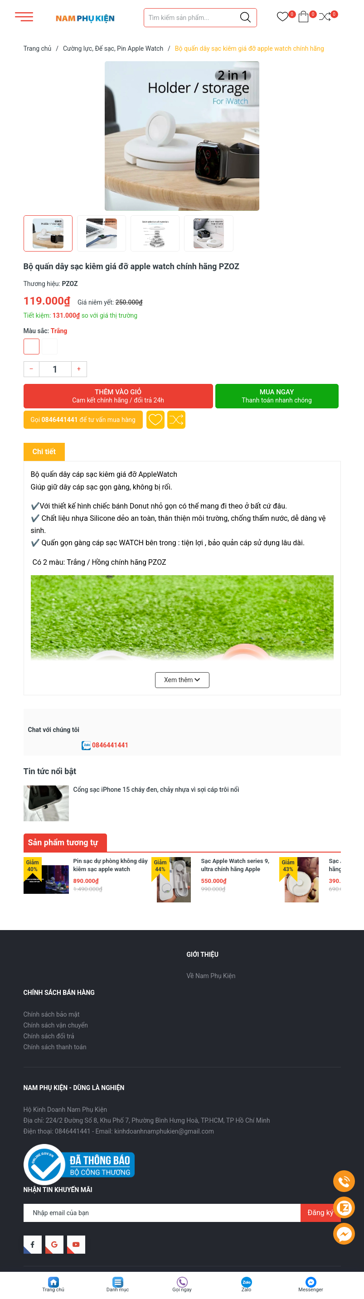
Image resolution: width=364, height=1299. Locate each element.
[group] (182, 136)
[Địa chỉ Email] (182, 1185)
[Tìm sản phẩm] (200, 18)
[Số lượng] (55, 369)
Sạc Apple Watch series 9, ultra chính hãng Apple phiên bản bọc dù (235, 841)
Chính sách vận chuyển (56, 997)
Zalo (247, 1290)
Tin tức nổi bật (50, 771)
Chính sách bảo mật (52, 986)
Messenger (310, 1290)
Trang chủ (53, 1290)
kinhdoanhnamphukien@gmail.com (164, 1103)
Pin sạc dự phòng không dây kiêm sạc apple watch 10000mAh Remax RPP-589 (110, 841)
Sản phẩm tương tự (63, 814)
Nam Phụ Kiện (94, 1250)
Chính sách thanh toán (55, 1019)
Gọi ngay (182, 1290)
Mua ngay (277, 396)
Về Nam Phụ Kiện (211, 948)
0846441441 (60, 419)
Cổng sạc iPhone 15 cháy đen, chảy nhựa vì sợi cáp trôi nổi (156, 789)
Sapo (157, 1250)
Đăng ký (321, 1185)
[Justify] (245, 18)
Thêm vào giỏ (118, 396)
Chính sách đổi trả (49, 1008)
